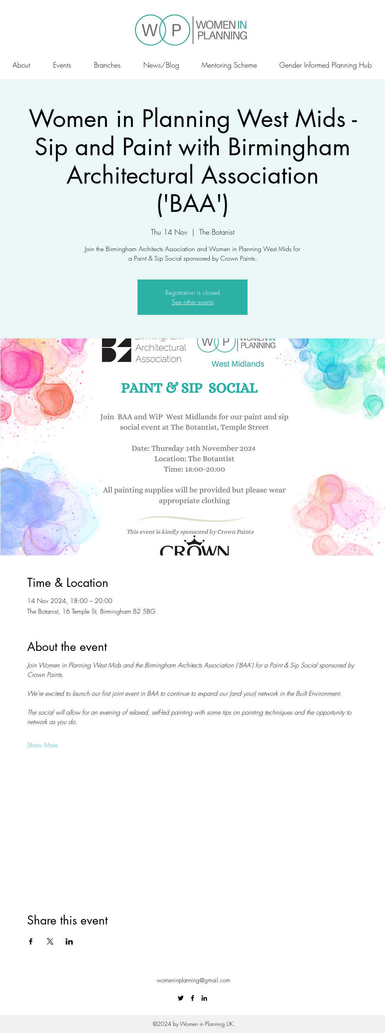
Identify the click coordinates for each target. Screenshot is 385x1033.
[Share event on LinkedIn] (69, 941)
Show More (42, 745)
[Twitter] (181, 998)
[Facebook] (192, 998)
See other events (193, 302)
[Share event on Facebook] (31, 941)
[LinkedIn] (204, 998)
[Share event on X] (50, 941)
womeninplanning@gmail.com (193, 980)
